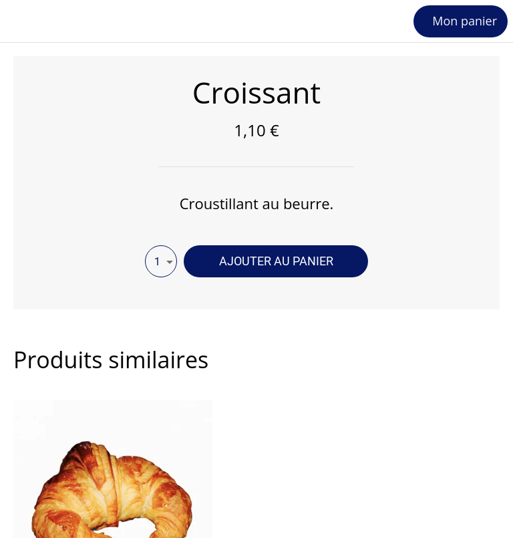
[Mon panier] (460, 21)
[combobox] (161, 261)
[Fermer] (21, 21)
